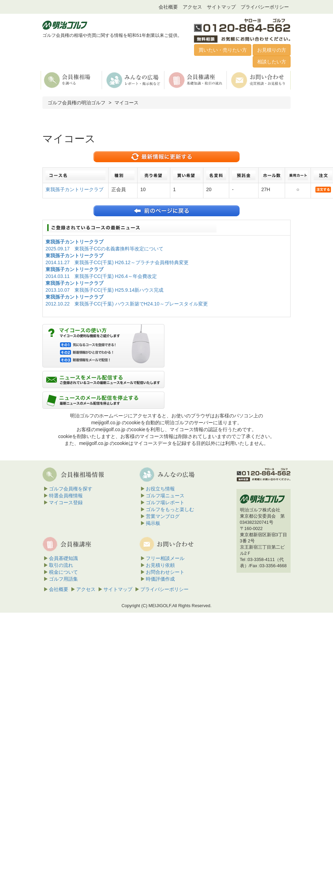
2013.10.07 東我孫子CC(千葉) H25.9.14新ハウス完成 (104, 290)
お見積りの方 (271, 50)
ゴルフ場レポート (165, 502)
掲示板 (153, 523)
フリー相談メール (165, 558)
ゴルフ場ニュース (165, 495)
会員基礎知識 (63, 558)
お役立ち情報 (160, 488)
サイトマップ (221, 7)
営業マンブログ (163, 516)
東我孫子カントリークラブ (74, 189)
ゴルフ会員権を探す (70, 488)
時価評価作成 (160, 579)
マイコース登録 (66, 502)
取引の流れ (61, 565)
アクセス (192, 7)
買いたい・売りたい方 (223, 50)
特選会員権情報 (66, 495)
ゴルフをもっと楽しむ (170, 509)
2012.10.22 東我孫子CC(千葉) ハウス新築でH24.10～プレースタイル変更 (127, 304)
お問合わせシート (165, 572)
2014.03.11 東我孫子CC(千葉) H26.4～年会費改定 (101, 276)
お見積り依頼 (160, 565)
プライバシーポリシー (265, 7)
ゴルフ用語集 (63, 579)
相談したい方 (271, 61)
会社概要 (168, 7)
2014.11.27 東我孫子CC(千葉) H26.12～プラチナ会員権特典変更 (117, 262)
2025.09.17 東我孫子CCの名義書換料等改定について (104, 248)
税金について (63, 572)
